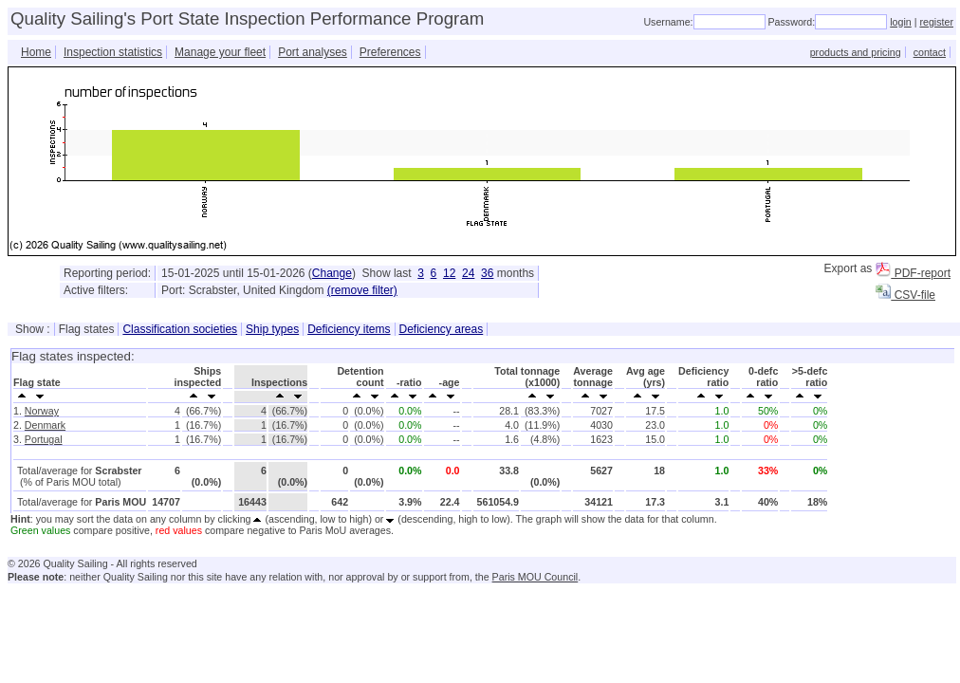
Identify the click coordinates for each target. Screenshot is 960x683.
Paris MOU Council (535, 576)
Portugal (44, 439)
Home (36, 52)
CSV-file (905, 295)
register (936, 22)
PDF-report (913, 273)
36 (487, 273)
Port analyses (312, 52)
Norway (42, 410)
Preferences (390, 52)
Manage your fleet (220, 52)
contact (930, 52)
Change (332, 273)
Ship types (272, 329)
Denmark (45, 425)
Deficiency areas (441, 329)
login (901, 22)
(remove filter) (362, 290)
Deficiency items (348, 329)
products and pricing (855, 52)
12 (449, 273)
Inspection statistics (113, 52)
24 (468, 273)
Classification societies (179, 329)
